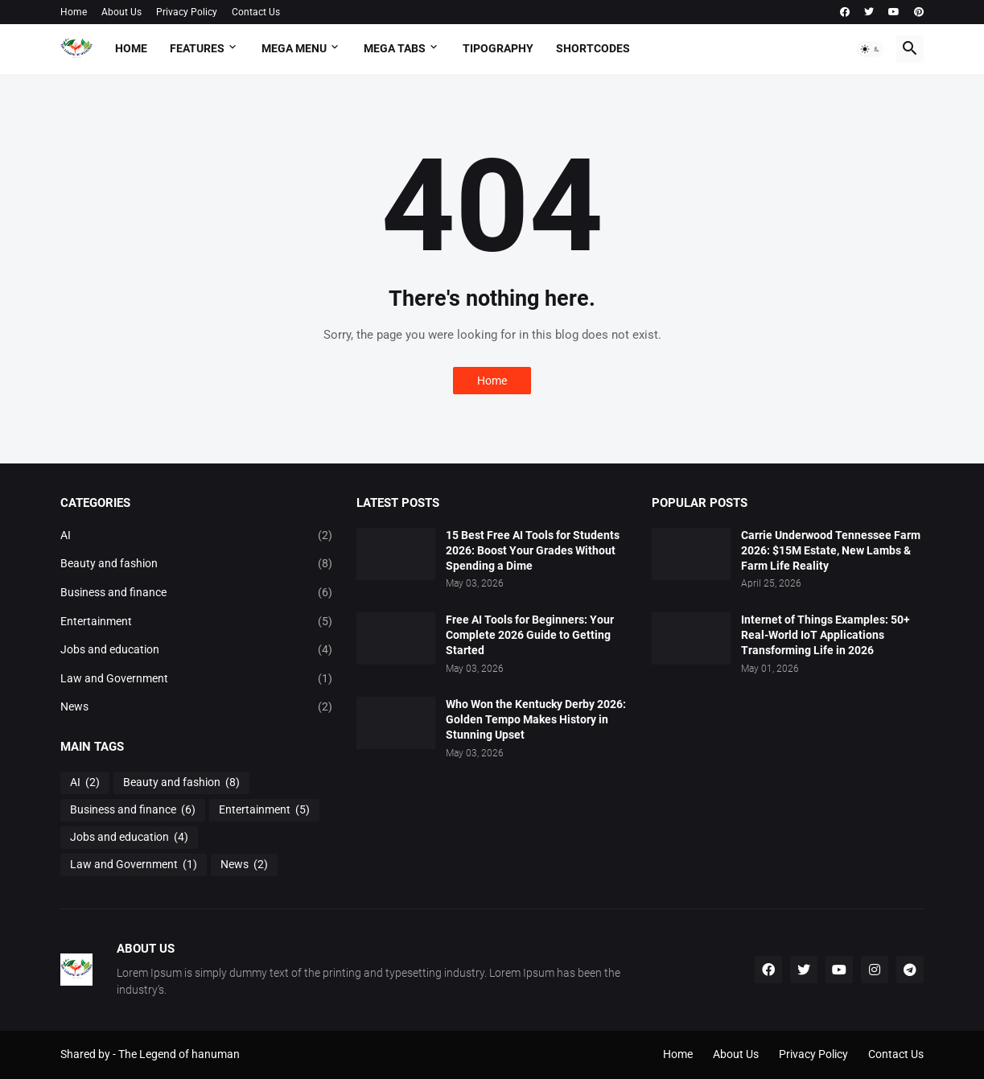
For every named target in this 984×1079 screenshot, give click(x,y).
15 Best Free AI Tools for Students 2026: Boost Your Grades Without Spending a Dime (533, 550)
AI (196, 536)
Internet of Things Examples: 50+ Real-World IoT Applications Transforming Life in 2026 (825, 635)
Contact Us (256, 12)
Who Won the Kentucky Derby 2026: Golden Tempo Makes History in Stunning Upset (536, 719)
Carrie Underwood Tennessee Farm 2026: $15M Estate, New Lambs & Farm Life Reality (830, 550)
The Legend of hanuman (179, 1054)
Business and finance (196, 593)
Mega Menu (294, 48)
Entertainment (196, 622)
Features (197, 48)
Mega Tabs (395, 48)
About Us (121, 12)
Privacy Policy (186, 12)
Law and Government (196, 679)
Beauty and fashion (196, 564)
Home (73, 12)
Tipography (498, 48)
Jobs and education (196, 650)
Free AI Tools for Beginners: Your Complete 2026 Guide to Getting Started (530, 635)
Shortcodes (593, 48)
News (196, 707)
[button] (870, 49)
